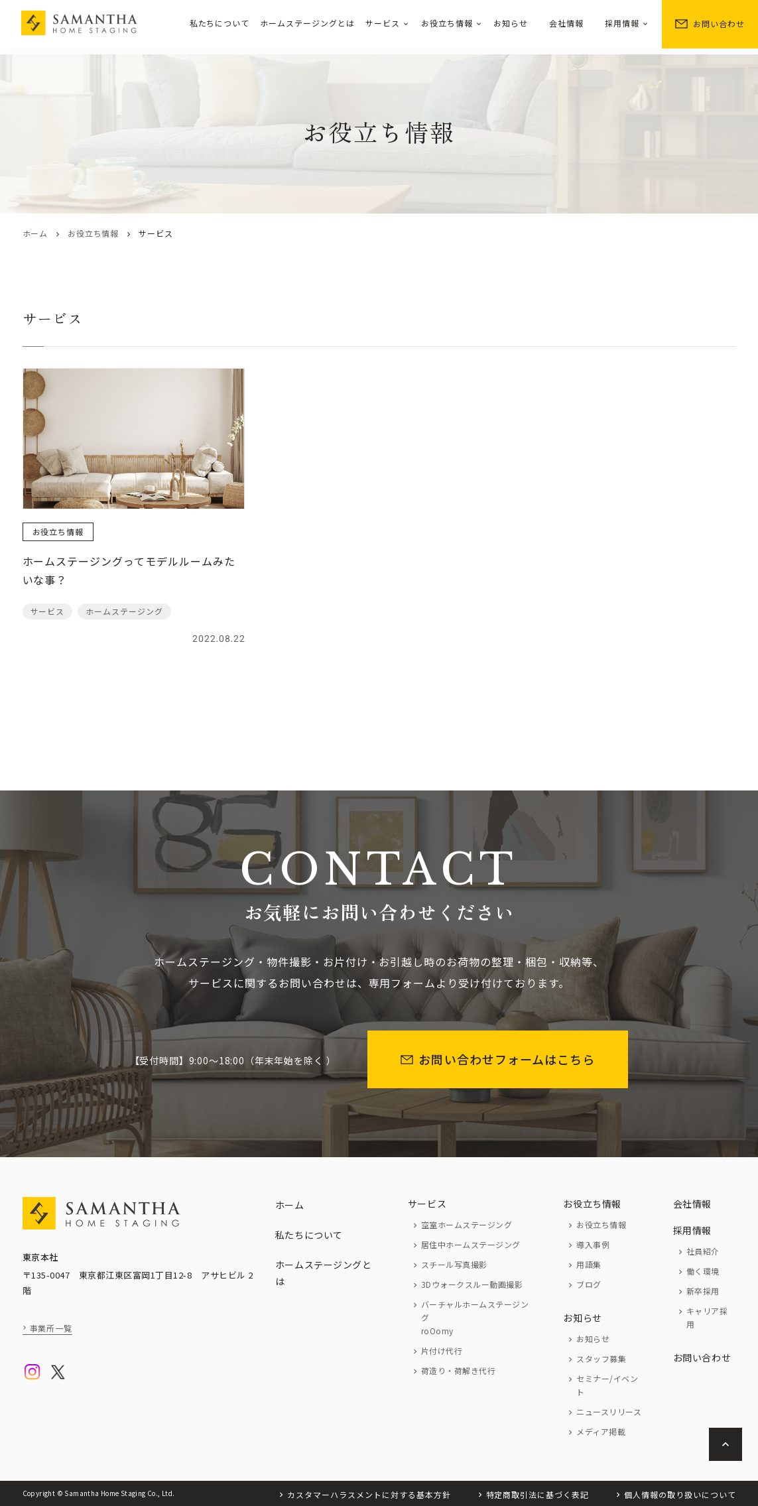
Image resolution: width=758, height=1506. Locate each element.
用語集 (588, 1264)
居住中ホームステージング (471, 1244)
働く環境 (703, 1271)
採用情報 (622, 23)
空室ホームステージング (466, 1224)
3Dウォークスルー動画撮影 (472, 1284)
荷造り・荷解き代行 (458, 1370)
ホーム (35, 233)
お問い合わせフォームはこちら (498, 1059)
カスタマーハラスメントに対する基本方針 (368, 1494)
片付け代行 (441, 1350)
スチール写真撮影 (454, 1264)
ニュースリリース (608, 1411)
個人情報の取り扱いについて (679, 1494)
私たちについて (220, 23)
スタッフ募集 (601, 1358)
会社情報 (566, 23)
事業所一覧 (51, 1328)
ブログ (588, 1284)
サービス (382, 23)
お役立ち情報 (447, 23)
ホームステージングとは (307, 23)
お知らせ (510, 23)
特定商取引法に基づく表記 (538, 1494)
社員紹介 (703, 1251)
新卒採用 (703, 1290)
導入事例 (592, 1244)
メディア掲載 (600, 1431)
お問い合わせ (710, 23)
